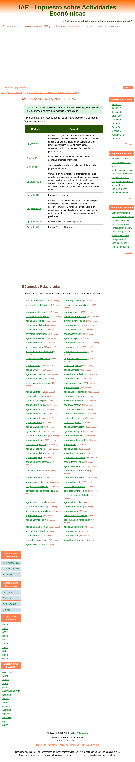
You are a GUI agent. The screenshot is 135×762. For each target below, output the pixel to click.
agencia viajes (71, 312)
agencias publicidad (36, 325)
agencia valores (34, 370)
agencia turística (34, 515)
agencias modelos (35, 320)
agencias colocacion (74, 435)
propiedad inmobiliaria (37, 486)
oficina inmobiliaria (73, 409)
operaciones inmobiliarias (76, 470)
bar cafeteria (117, 185)
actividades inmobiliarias (38, 358)
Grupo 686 (32, 158)
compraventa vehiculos (122, 181)
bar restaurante (119, 166)
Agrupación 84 (118, 135)
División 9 (116, 120)
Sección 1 (116, 104)
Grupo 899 (117, 116)
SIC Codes (70, 741)
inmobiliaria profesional (75, 374)
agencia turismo (34, 329)
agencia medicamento (75, 440)
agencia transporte (73, 334)
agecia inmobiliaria (73, 506)
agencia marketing (35, 440)
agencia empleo (34, 457)
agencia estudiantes (36, 413)
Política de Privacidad (69, 745)
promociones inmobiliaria (76, 495)
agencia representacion (75, 391)
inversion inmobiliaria (74, 320)
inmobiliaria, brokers (74, 540)
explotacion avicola (120, 247)
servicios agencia (72, 422)
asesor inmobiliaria (73, 462)
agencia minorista (35, 391)
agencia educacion (35, 544)
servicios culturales (120, 224)
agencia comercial (35, 409)
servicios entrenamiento (123, 216)
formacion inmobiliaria (37, 482)
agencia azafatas (72, 405)
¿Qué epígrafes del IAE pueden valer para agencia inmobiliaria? (98, 21)
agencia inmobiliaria (121, 213)
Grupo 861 (117, 127)
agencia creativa (34, 535)
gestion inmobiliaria (35, 300)
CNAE (60, 741)
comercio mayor (119, 189)
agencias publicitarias (36, 453)
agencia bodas (71, 448)
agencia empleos (34, 477)
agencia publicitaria (73, 526)
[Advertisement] (67, 58)
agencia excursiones (36, 374)
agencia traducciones (74, 457)
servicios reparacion (121, 232)
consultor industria (120, 243)
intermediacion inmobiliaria (39, 351)
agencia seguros (72, 347)
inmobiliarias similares (75, 400)
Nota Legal (41, 745)
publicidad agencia (35, 470)
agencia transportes (74, 396)
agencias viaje (33, 365)
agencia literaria (34, 422)
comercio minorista (120, 177)
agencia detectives (35, 396)
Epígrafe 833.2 (34, 227)
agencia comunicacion (75, 342)
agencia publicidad (73, 300)
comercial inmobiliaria (37, 334)
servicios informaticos (122, 174)
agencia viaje (70, 338)
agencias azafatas (35, 338)
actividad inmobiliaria (36, 305)
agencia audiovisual (36, 502)
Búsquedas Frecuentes (121, 153)
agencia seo (70, 444)
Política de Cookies (90, 745)
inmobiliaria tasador (73, 453)
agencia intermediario (74, 427)
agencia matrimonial (36, 405)
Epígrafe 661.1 (34, 143)
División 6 (116, 131)
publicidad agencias (36, 444)
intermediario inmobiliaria (38, 511)
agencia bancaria (72, 502)
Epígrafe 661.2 (34, 182)
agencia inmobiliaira (36, 519)
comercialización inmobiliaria (40, 491)
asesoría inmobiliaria (36, 506)
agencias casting (34, 400)
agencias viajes (71, 370)
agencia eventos (34, 431)
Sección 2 (116, 108)
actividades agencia (74, 418)
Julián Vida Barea (79, 733)
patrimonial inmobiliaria (75, 515)
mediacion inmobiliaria (75, 316)
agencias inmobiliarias (75, 477)
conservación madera (122, 228)
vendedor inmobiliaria (36, 435)
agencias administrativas (38, 462)
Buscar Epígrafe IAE (16, 87)
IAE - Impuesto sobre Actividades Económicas (67, 10)
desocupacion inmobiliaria (77, 519)
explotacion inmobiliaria (75, 358)
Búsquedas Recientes (121, 207)
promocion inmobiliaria (37, 316)
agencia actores (72, 531)
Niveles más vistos (121, 99)
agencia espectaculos (37, 448)
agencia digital (71, 511)
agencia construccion (74, 466)
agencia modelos (34, 342)
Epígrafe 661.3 (34, 208)
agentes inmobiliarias (74, 413)
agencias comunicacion (75, 351)
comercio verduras (120, 220)
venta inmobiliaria (34, 347)
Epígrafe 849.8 (34, 222)
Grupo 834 (32, 167)
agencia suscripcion (74, 431)
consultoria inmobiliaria (75, 491)
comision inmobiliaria (74, 486)
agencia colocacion (73, 329)
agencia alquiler (34, 418)
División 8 (116, 112)
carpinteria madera (120, 192)
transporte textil (119, 239)
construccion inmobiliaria (38, 383)
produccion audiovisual (122, 170)
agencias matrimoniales (38, 526)
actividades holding (121, 235)
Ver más (128, 144)
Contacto (52, 745)
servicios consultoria (121, 162)
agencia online (71, 535)
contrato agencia (72, 365)
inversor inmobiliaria (36, 531)
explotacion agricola (121, 158)
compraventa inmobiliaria (76, 305)
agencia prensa (71, 387)
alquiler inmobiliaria (73, 383)
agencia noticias (72, 378)
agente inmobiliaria (35, 312)
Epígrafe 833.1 (34, 195)
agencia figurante (72, 482)
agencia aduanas (34, 427)
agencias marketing (73, 325)
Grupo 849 (117, 123)
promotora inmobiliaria (37, 540)
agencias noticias (34, 378)
